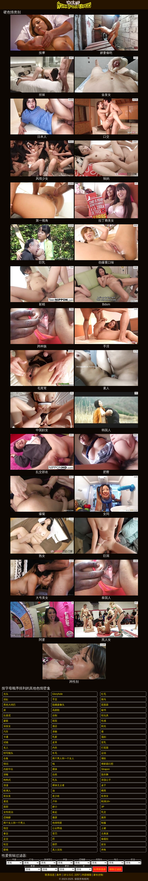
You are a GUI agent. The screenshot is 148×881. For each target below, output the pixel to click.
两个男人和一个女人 (63, 758)
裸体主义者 (58, 785)
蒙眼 (5, 720)
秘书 (103, 710)
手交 (54, 699)
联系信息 (50, 874)
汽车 (5, 731)
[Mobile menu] (3, 4)
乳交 (103, 812)
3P (102, 806)
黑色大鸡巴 (9, 704)
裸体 (54, 769)
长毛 (54, 753)
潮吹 (103, 758)
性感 (103, 720)
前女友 (7, 796)
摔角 (103, 849)
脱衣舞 (104, 774)
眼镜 (5, 849)
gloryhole (57, 694)
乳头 (54, 779)
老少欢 (56, 796)
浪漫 (5, 785)
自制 (54, 715)
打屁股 (104, 747)
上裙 (103, 828)
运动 (103, 753)
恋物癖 (7, 817)
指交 (5, 828)
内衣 (54, 747)
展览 (5, 801)
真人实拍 (57, 849)
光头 (5, 694)
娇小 (54, 806)
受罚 (54, 833)
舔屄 (54, 844)
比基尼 (7, 715)
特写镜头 (8, 753)
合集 (5, 758)
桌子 (103, 785)
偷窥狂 (104, 839)
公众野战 (57, 828)
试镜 (5, 742)
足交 (5, 839)
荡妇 (103, 736)
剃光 (103, 726)
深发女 (7, 726)
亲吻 (54, 731)
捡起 (54, 812)
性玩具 (104, 715)
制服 (103, 822)
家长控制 (98, 874)
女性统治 (8, 812)
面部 (5, 806)
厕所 (103, 817)
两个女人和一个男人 (14, 822)
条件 (58, 874)
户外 (54, 801)
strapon (105, 769)
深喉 (5, 774)
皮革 (54, 742)
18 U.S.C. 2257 (71, 874)
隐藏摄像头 (58, 704)
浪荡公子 (106, 779)
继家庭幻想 (107, 763)
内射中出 (8, 769)
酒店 (54, 726)
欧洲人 (7, 790)
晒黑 (103, 790)
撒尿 (54, 817)
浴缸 (5, 699)
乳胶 (54, 736)
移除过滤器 (115, 869)
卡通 (5, 736)
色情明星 (57, 822)
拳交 (5, 833)
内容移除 (87, 874)
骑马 (103, 699)
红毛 (103, 694)
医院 (54, 720)
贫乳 (103, 742)
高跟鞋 (56, 710)
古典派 (104, 833)
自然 (54, 774)
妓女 (103, 844)
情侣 (5, 763)
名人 (5, 747)
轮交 (5, 844)
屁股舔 (104, 704)
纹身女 (104, 796)
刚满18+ (105, 801)
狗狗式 (7, 779)
